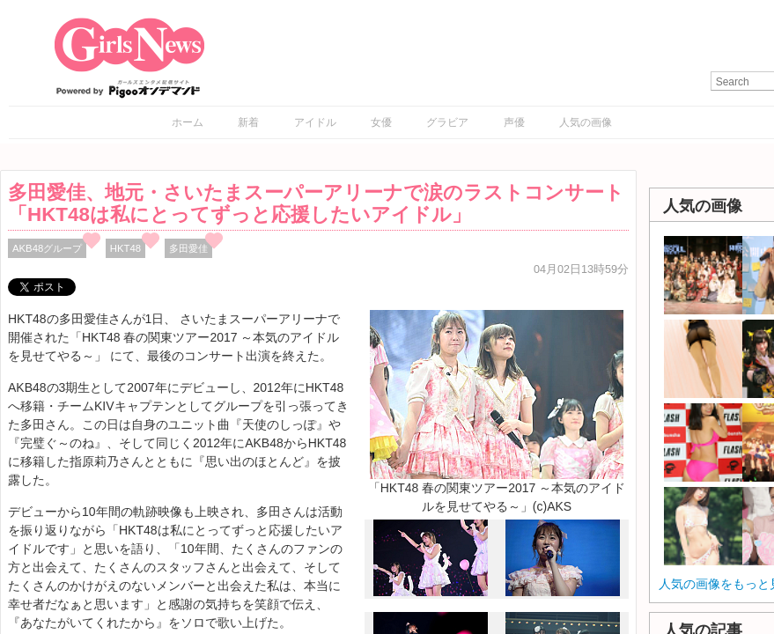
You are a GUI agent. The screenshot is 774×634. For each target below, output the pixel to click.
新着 (248, 122)
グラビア (447, 122)
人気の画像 (585, 122)
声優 (514, 122)
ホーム (187, 122)
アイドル (315, 122)
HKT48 (125, 248)
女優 (381, 122)
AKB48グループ (47, 248)
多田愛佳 (188, 248)
